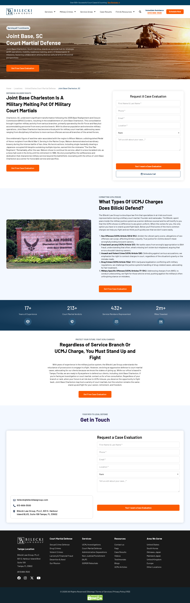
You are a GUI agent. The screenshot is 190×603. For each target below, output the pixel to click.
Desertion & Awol (57, 559)
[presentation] (135, 157)
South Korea (152, 548)
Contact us (119, 544)
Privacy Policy (119, 591)
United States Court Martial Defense (40, 88)
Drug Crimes (55, 548)
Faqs (116, 548)
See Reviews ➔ (114, 2)
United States (153, 544)
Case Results (120, 552)
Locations (18, 88)
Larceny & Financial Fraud (61, 556)
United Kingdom (154, 559)
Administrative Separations (94, 552)
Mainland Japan (154, 556)
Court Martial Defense (92, 548)
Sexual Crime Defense (60, 544)
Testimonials (120, 559)
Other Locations (154, 567)
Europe (150, 563)
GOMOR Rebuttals (90, 563)
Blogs (117, 563)
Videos (117, 556)
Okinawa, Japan (154, 552)
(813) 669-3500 (155, 13)
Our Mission (55, 563)
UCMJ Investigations (91, 544)
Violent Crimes (56, 552)
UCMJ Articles (120, 567)
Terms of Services (104, 591)
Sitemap (90, 591)
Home (8, 88)
